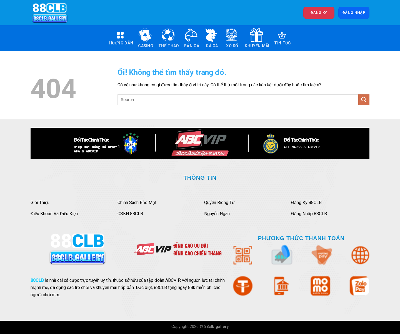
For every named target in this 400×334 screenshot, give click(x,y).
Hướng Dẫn (121, 38)
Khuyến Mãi (257, 38)
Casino (145, 38)
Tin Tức (282, 38)
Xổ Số (231, 38)
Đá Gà (211, 38)
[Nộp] (363, 99)
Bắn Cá (191, 38)
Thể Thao (168, 38)
